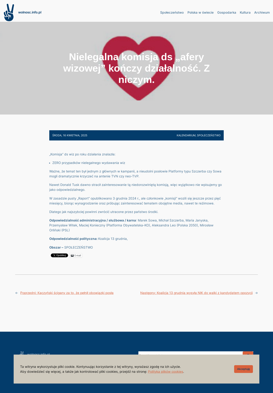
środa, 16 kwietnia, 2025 (69, 135)
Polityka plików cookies (165, 372)
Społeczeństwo (209, 135)
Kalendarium (186, 135)
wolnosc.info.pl (29, 12)
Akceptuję (243, 368)
